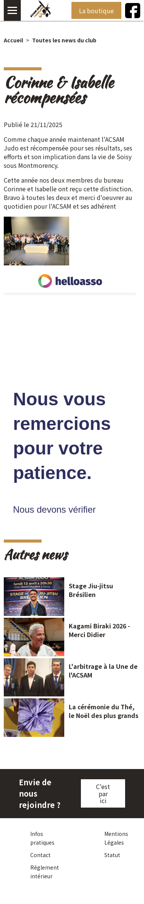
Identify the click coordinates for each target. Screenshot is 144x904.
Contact (40, 855)
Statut (112, 855)
